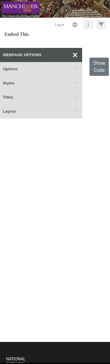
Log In (59, 25)
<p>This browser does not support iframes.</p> (55, 352)
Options (40, 69)
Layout (40, 111)
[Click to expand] (101, 24)
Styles (40, 83)
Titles (40, 97)
